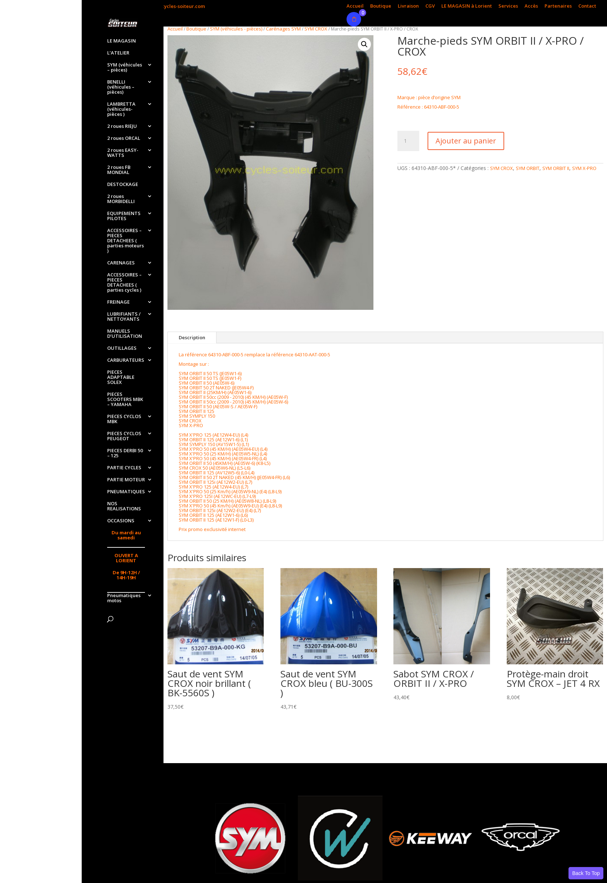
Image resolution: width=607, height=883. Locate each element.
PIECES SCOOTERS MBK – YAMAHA (125, 400)
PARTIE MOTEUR (126, 480)
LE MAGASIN (121, 41)
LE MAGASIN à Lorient (466, 6)
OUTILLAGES (122, 348)
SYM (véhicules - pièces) (236, 28)
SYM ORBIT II (555, 168)
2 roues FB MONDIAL (118, 170)
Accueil (355, 6)
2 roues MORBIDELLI (121, 199)
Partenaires (558, 6)
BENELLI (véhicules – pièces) (120, 87)
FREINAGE (118, 302)
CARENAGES (121, 263)
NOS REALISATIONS (124, 506)
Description (192, 337)
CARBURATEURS (125, 360)
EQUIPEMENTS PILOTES (124, 216)
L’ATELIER (118, 53)
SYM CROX (315, 28)
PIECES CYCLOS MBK (124, 419)
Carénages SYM (283, 28)
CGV (430, 6)
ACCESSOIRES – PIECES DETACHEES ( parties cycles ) (124, 282)
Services (508, 6)
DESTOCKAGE (122, 184)
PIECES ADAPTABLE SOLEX (120, 377)
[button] (364, 44)
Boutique (380, 6)
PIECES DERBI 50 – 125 (125, 453)
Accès (531, 6)
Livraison (408, 6)
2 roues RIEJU (122, 126)
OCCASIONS (120, 521)
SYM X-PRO (584, 168)
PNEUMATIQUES (126, 492)
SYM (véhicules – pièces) (124, 67)
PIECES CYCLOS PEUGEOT (124, 436)
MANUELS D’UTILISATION (124, 333)
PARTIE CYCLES (124, 468)
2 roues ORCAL (123, 138)
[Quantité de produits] (408, 141)
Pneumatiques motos (124, 598)
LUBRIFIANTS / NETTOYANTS (124, 316)
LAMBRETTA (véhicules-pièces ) (121, 109)
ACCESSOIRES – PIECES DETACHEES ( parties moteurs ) (125, 241)
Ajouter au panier (466, 141)
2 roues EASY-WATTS (122, 152)
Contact (587, 6)
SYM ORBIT (527, 168)
